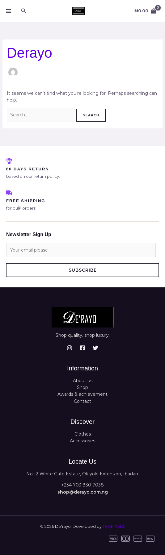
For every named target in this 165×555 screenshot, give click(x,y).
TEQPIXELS (114, 526)
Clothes (82, 434)
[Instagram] (69, 348)
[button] (24, 11)
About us (82, 380)
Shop (82, 387)
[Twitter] (95, 348)
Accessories (82, 441)
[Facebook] (82, 348)
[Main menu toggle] (8, 11)
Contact (82, 401)
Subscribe (83, 270)
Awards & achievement (82, 394)
